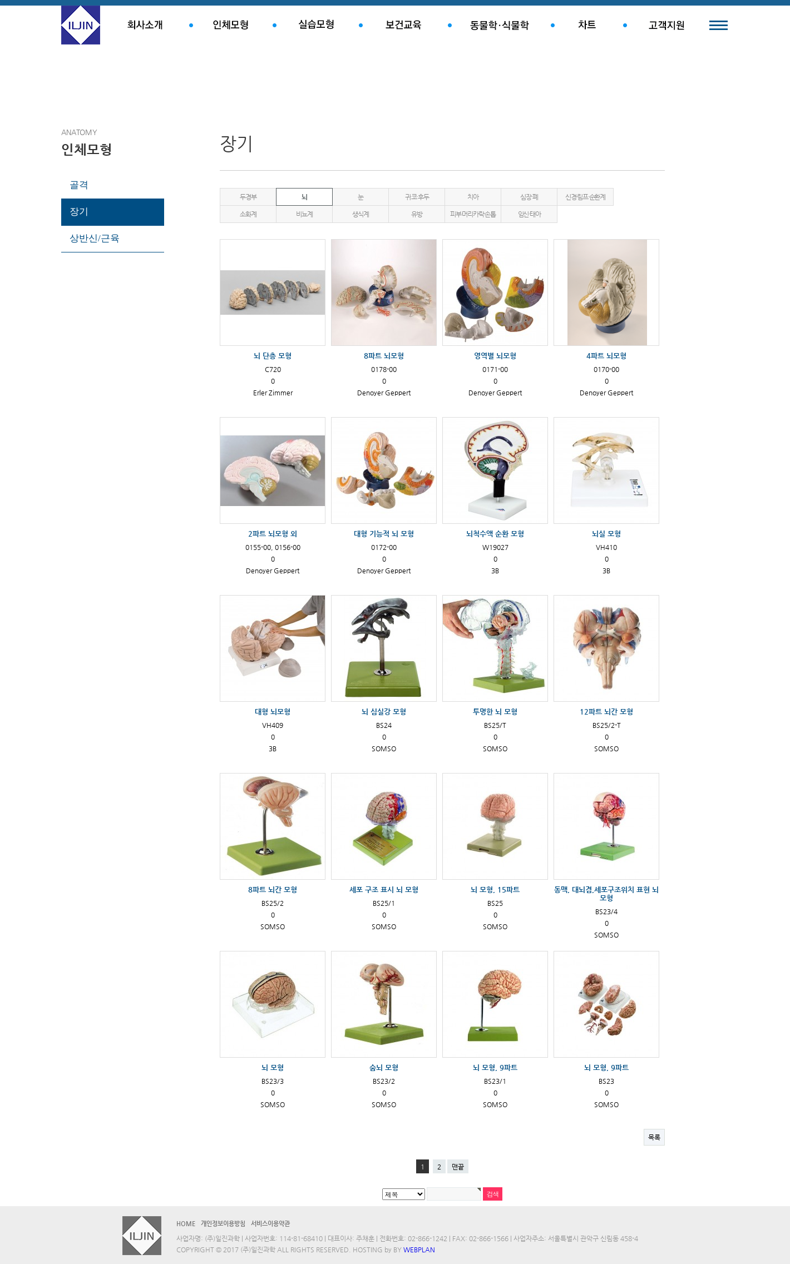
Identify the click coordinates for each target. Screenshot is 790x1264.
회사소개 (144, 25)
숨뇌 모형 (383, 1067)
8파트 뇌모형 (384, 355)
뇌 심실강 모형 (384, 711)
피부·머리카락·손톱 (473, 214)
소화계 (248, 214)
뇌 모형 (272, 1067)
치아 (472, 197)
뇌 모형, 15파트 (495, 889)
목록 (654, 1137)
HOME (185, 1223)
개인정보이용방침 (223, 1223)
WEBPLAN (419, 1249)
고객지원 (666, 25)
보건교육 (403, 25)
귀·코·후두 (417, 197)
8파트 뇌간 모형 (272, 889)
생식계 (360, 214)
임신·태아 (529, 214)
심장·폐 (528, 197)
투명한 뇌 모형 (495, 711)
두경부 (248, 197)
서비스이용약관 (270, 1223)
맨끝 (458, 1167)
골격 (79, 185)
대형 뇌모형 (272, 711)
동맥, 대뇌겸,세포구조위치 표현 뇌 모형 (606, 893)
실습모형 (316, 25)
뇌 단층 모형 (273, 355)
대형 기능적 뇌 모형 (384, 533)
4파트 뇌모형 (606, 355)
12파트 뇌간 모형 (606, 711)
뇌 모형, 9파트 (495, 1067)
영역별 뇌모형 (495, 355)
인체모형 (231, 25)
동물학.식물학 (499, 25)
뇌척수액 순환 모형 (495, 533)
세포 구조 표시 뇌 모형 (383, 889)
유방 (416, 214)
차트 (587, 25)
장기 (79, 211)
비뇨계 (304, 214)
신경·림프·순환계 (585, 197)
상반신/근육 (95, 238)
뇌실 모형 (606, 533)
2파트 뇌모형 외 (272, 533)
